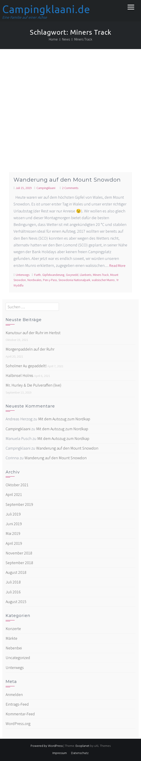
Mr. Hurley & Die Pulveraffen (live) (33, 385)
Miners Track (101, 275)
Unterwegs (22, 275)
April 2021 (14, 494)
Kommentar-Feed (20, 713)
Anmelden (14, 694)
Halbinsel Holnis (19, 375)
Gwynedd (72, 275)
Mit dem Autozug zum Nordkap (64, 418)
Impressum (59, 753)
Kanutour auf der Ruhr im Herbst (33, 332)
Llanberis (85, 275)
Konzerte (13, 628)
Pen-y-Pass (50, 280)
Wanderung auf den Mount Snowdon (67, 179)
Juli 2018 (13, 582)
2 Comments (70, 188)
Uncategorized (18, 657)
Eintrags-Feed (17, 704)
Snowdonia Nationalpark (74, 280)
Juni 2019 (14, 523)
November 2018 (19, 553)
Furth (37, 275)
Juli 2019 (13, 514)
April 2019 (14, 543)
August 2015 (16, 601)
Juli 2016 (13, 591)
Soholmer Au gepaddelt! (26, 365)
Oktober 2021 (17, 484)
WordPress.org (18, 723)
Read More (117, 265)
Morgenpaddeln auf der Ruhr (30, 349)
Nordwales (34, 280)
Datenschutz (80, 753)
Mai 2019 (13, 533)
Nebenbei (14, 648)
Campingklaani (45, 188)
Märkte (11, 638)
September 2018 (19, 562)
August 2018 (16, 572)
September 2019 (19, 504)
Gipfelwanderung (53, 275)
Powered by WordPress (47, 746)
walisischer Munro (103, 280)
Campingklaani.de (46, 9)
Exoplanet (83, 746)
